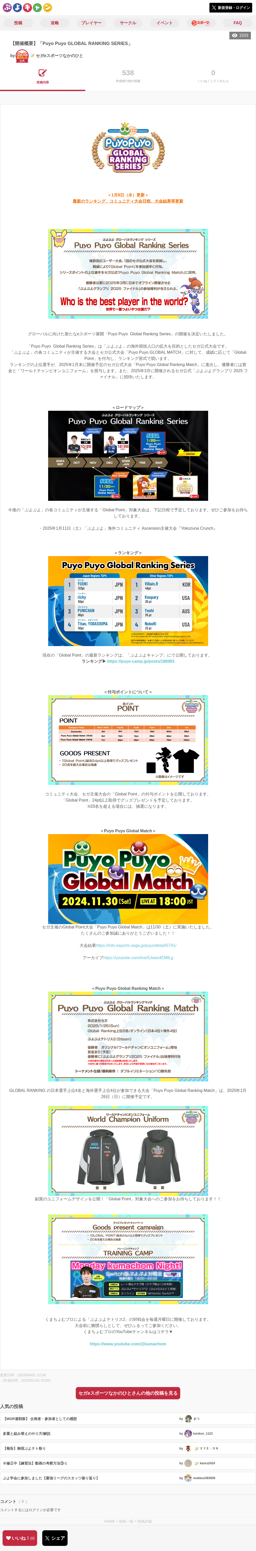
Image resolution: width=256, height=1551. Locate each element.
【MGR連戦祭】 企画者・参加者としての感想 (40, 1419)
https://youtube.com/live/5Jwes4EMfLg (138, 958)
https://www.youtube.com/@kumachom (128, 1344)
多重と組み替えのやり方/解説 (26, 1434)
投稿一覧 (126, 1521)
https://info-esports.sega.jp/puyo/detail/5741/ (136, 945)
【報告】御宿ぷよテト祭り (24, 1448)
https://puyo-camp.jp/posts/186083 (140, 661)
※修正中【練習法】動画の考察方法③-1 (35, 1463)
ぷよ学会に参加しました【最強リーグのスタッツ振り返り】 (51, 1478)
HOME (109, 1521)
